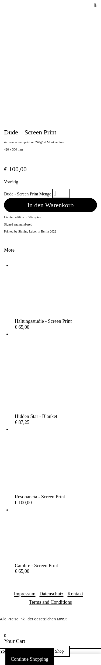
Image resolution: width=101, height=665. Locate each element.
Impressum (25, 593)
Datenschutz (52, 593)
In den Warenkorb (50, 205)
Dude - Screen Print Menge (27, 194)
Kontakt (75, 593)
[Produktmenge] (61, 193)
